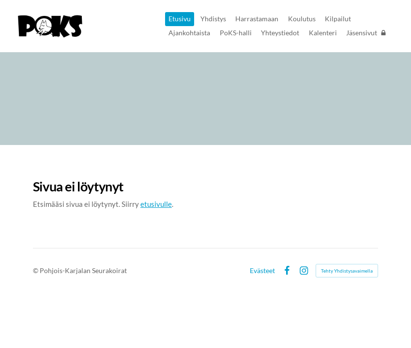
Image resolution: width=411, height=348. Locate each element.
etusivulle (156, 204)
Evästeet (262, 270)
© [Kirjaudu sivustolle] (36, 270)
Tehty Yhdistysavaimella (347, 271)
